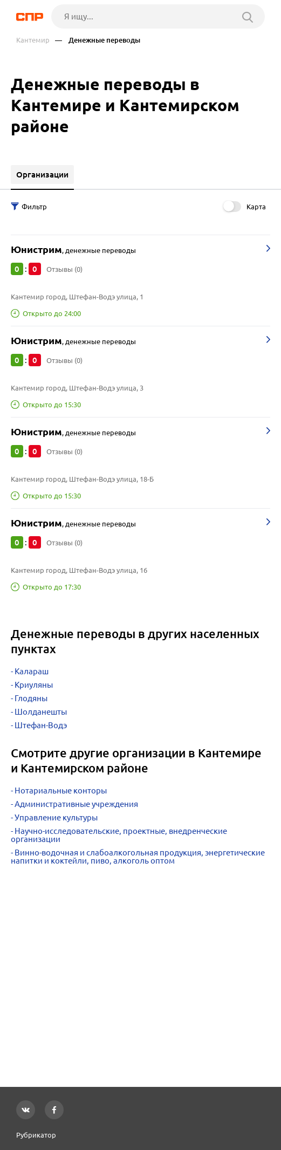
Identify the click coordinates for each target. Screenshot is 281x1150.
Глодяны (31, 698)
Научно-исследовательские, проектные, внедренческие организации (119, 835)
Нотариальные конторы (61, 790)
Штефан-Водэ (41, 725)
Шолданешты (41, 712)
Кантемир (33, 40)
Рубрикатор (36, 1135)
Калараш (32, 671)
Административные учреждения (76, 804)
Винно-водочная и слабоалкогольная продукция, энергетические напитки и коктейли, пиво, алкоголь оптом (138, 856)
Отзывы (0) (64, 269)
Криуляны (34, 685)
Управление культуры (56, 817)
